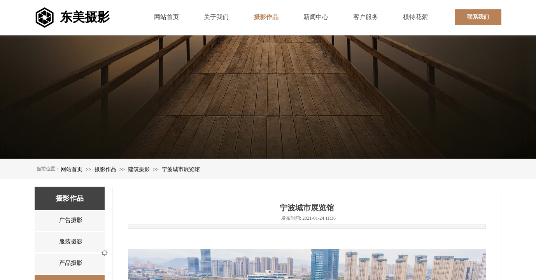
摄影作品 (105, 169)
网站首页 (71, 169)
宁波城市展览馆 (181, 169)
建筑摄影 (139, 169)
